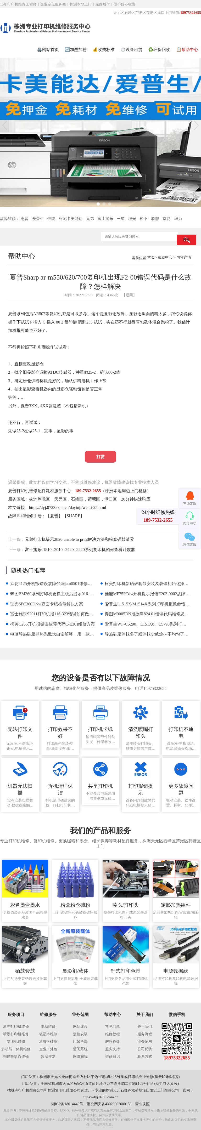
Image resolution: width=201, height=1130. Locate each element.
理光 (132, 219)
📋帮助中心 (187, 49)
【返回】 (129, 295)
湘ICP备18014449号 (67, 1104)
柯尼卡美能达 (70, 219)
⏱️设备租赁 (131, 49)
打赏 (100, 457)
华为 (178, 219)
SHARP (73, 516)
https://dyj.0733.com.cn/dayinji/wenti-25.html (67, 507)
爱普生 (38, 219)
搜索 (186, 240)
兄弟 (90, 219)
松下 (144, 219)
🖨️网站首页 (48, 49)
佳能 (51, 219)
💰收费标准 (104, 49)
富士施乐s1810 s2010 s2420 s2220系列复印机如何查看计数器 (80, 549)
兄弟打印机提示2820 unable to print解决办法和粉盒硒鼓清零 (79, 539)
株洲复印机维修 (60, 1090)
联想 (155, 219)
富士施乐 (105, 219)
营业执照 (142, 1104)
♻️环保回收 (159, 49)
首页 (151, 257)
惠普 (25, 219)
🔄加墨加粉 (76, 49)
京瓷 (166, 219)
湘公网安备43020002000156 (109, 1104)
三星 (121, 219)
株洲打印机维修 (24, 1090)
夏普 (54, 516)
